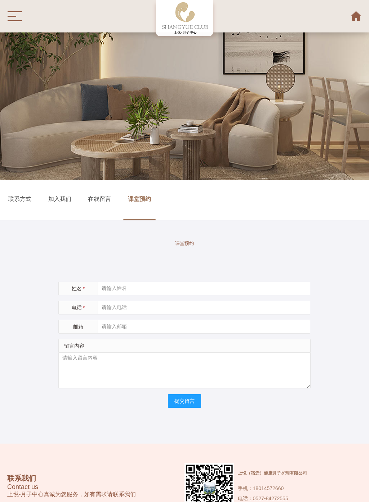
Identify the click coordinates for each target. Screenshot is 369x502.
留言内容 (74, 346)
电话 (78, 308)
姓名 (78, 288)
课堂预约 (139, 198)
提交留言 (184, 401)
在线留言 (99, 198)
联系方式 (19, 198)
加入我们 (59, 198)
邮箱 (78, 327)
